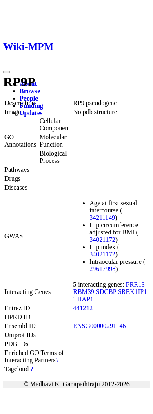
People (29, 98)
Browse (30, 91)
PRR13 (135, 284)
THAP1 (83, 299)
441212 (83, 307)
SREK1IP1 (132, 291)
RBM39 (83, 291)
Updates (31, 113)
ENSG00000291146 (99, 325)
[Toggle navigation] (6, 72)
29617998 (102, 268)
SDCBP (106, 291)
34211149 (102, 217)
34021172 (102, 239)
